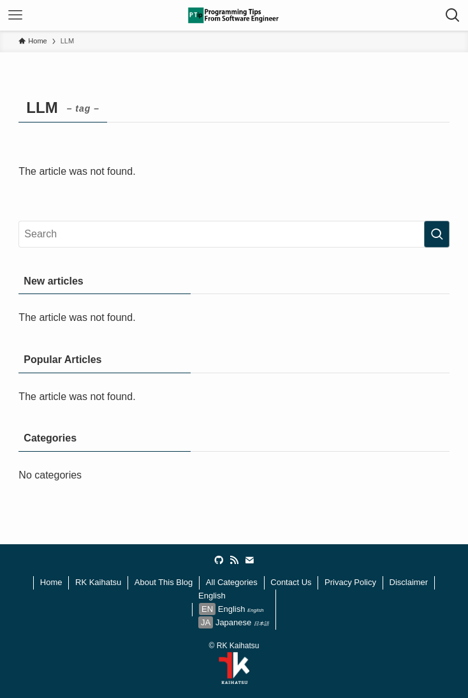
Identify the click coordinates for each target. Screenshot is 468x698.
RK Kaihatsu (98, 582)
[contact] (249, 560)
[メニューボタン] (15, 15)
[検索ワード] (233, 234)
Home (51, 582)
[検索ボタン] (452, 15)
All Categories (232, 582)
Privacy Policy (350, 582)
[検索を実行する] (437, 234)
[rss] (234, 560)
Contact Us (290, 582)
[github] (218, 560)
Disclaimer (409, 582)
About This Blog (164, 582)
